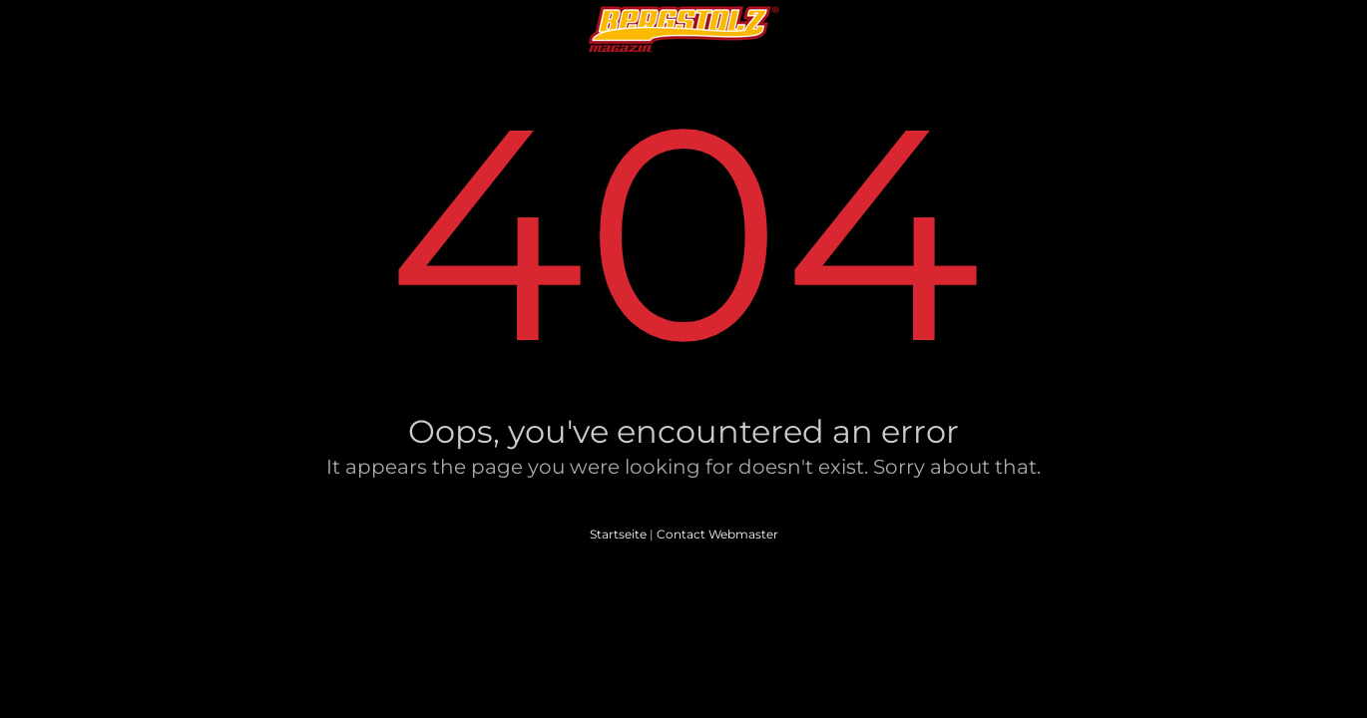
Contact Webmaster (717, 534)
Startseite (618, 534)
